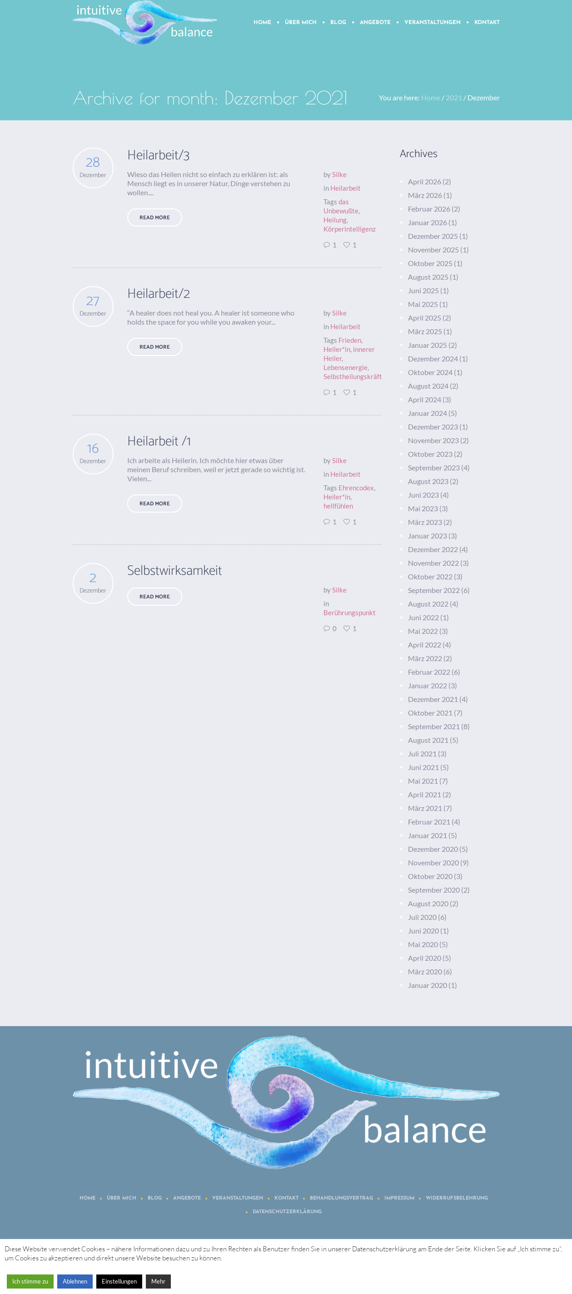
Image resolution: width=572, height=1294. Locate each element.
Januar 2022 (427, 685)
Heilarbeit (345, 188)
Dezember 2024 (433, 358)
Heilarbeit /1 (159, 441)
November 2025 (433, 249)
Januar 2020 (427, 985)
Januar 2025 (427, 345)
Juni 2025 (423, 290)
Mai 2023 (423, 508)
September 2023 (434, 467)
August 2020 (428, 903)
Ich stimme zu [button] (30, 1281)
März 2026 (425, 195)
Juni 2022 (423, 617)
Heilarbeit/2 (158, 294)
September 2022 (434, 590)
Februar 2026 (429, 208)
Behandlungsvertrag (341, 1198)
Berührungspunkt (349, 612)
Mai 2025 (423, 304)
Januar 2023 (427, 535)
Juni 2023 (423, 494)
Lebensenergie (345, 367)
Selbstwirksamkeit (174, 571)
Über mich (121, 1198)
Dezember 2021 (433, 699)
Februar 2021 (429, 821)
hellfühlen (338, 506)
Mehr (158, 1281)
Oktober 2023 (430, 453)
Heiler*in (336, 349)
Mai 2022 (423, 631)
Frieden (349, 340)
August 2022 (428, 603)
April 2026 (424, 181)
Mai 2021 (423, 780)
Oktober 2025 (430, 263)
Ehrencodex (356, 488)
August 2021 (428, 740)
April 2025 (424, 317)
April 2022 (424, 644)
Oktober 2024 (430, 372)
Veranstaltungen (237, 1198)
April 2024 (424, 399)
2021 (454, 97)
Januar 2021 (427, 835)
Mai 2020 (423, 944)
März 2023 (425, 522)
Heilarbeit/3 (158, 155)
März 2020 (425, 971)
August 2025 (428, 276)
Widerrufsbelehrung (457, 1198)
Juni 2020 (423, 930)
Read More (154, 217)
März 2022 (425, 658)
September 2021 (434, 726)
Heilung (335, 220)
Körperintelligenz (349, 229)
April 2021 (424, 794)
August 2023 (428, 481)
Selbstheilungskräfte (354, 376)
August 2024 (428, 385)
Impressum (399, 1198)
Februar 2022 (429, 671)
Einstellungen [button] (119, 1281)
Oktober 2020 (430, 876)
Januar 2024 (427, 413)
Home (430, 97)
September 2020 (434, 889)
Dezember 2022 (433, 549)
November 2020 (433, 862)
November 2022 (433, 562)
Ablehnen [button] (75, 1281)
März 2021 (425, 808)
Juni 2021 (423, 767)
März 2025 (425, 331)
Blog (155, 1198)
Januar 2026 (427, 222)
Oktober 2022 (430, 576)
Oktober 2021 (430, 712)
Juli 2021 (422, 753)
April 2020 (424, 957)
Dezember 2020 (433, 849)
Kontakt (286, 1198)
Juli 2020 (422, 917)
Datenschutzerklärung (287, 1212)
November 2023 (433, 440)
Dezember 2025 (433, 236)
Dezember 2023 (433, 426)
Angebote (187, 1198)
